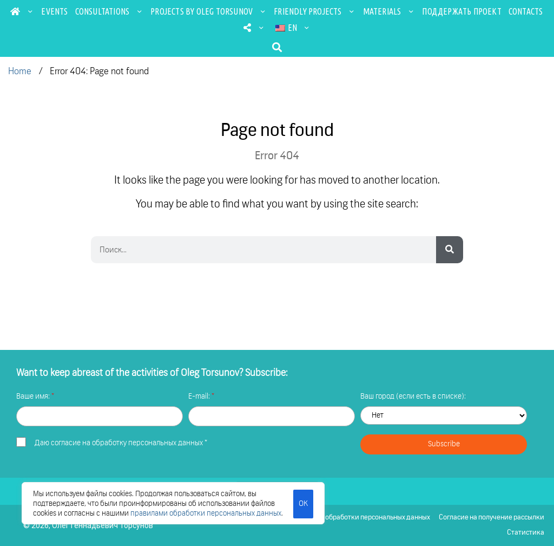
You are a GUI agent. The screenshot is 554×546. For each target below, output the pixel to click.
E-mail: (200, 396)
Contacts (526, 11)
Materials (389, 11)
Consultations (109, 11)
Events (54, 11)
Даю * (121, 443)
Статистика (525, 532)
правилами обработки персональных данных (205, 513)
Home (19, 71)
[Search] (449, 249)
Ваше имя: (33, 396)
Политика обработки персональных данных (361, 517)
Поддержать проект (461, 11)
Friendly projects (314, 11)
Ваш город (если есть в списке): (413, 396)
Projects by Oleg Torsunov (208, 11)
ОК (303, 504)
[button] (277, 47)
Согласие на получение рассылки (491, 517)
